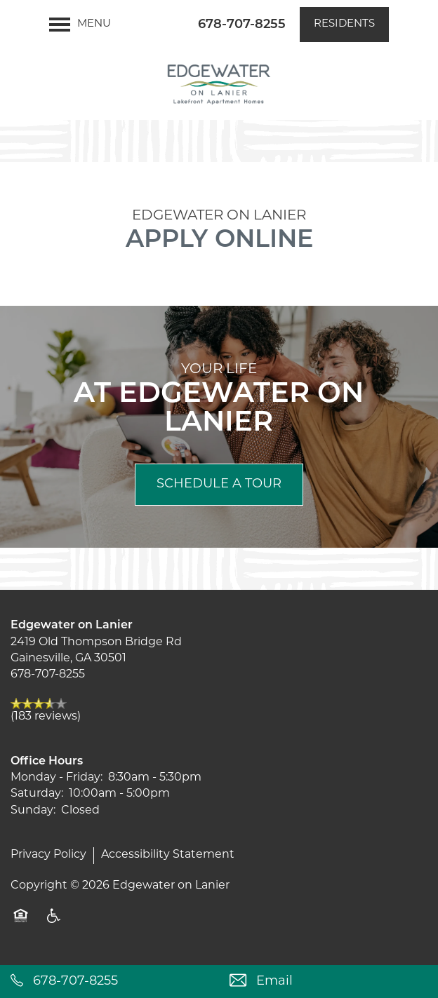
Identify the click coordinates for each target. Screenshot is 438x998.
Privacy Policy (48, 855)
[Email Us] (328, 981)
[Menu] (80, 24)
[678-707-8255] (109, 981)
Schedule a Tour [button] (219, 484)
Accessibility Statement (167, 855)
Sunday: (33, 810)
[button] (344, 24)
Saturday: (37, 794)
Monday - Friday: (56, 777)
